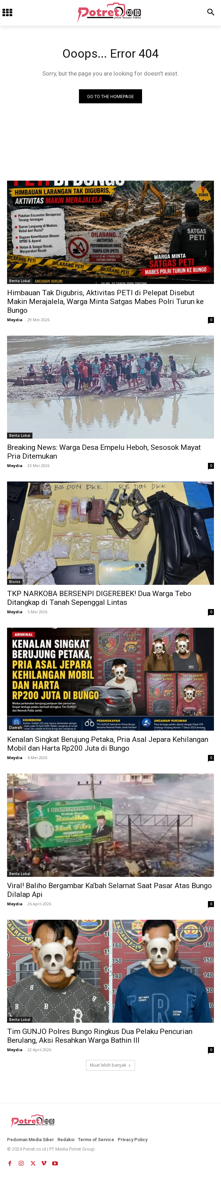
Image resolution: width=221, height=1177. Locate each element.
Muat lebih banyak (110, 1065)
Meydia (15, 319)
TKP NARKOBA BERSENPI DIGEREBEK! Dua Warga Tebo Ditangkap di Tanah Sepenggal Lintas (99, 598)
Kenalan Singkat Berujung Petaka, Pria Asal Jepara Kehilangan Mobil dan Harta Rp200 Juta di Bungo (107, 743)
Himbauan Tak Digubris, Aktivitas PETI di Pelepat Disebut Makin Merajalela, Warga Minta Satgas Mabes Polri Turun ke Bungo (105, 302)
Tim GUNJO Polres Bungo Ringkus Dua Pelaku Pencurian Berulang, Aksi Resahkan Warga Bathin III (99, 1036)
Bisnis (14, 581)
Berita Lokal (19, 280)
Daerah (15, 727)
